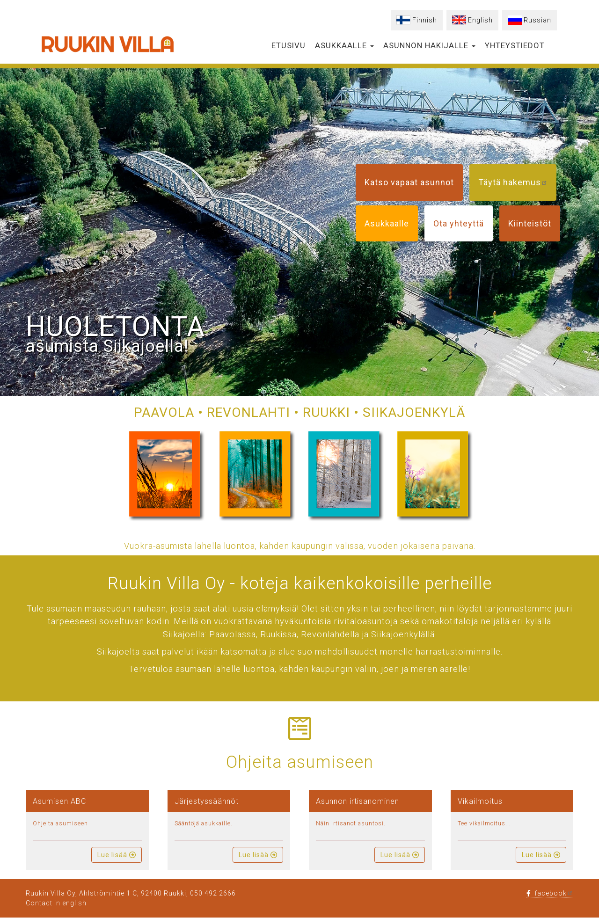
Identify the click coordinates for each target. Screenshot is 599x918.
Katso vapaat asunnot (409, 182)
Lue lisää (116, 855)
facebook (549, 893)
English (480, 20)
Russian (537, 20)
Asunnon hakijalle (429, 45)
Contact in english (56, 903)
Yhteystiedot (515, 45)
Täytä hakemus (513, 182)
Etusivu (288, 45)
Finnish (424, 20)
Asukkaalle (344, 45)
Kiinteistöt (529, 223)
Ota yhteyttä (458, 223)
